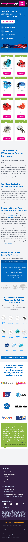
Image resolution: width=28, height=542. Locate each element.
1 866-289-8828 (10, 489)
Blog (5, 481)
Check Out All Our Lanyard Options (14, 357)
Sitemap (6, 479)
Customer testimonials (9, 474)
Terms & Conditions (19, 522)
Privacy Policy (7, 522)
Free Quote (21, 3)
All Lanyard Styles (8, 471)
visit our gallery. (8, 243)
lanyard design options (13, 215)
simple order (10, 217)
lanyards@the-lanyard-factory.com (15, 494)
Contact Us (6, 476)
